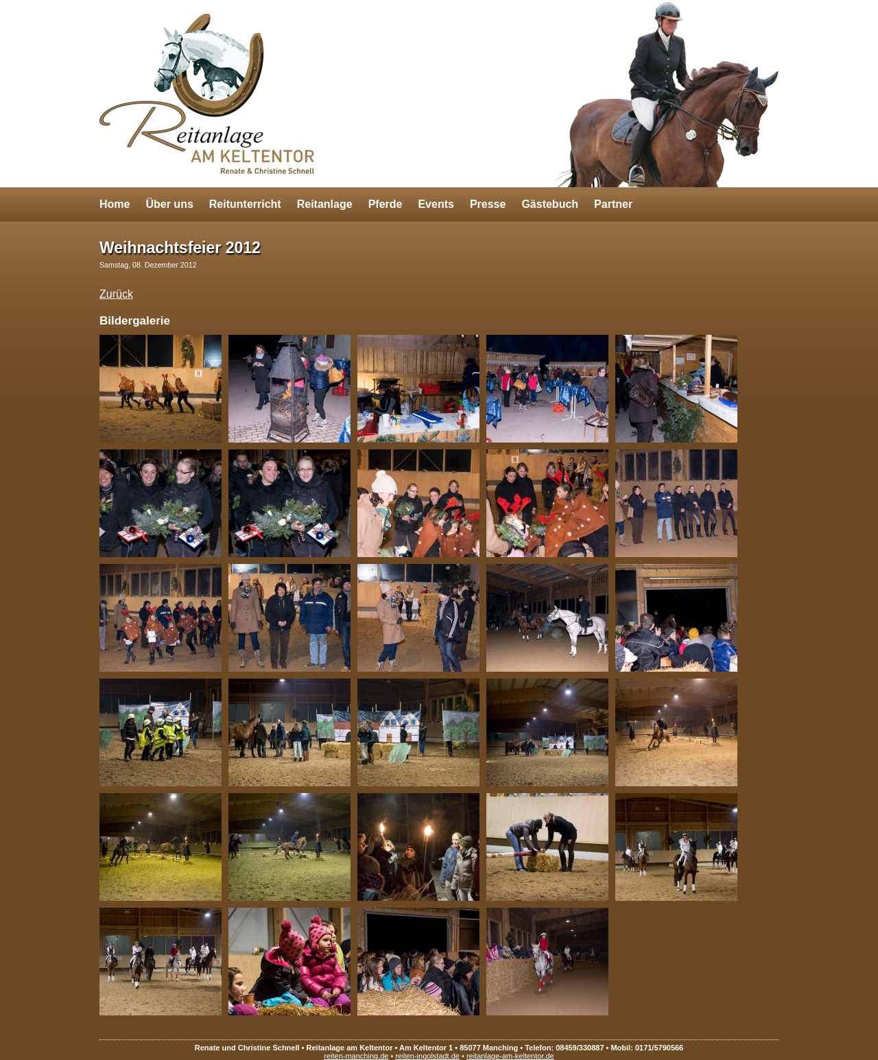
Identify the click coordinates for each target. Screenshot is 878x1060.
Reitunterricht (245, 204)
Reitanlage (325, 204)
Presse (488, 204)
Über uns (169, 204)
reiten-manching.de (356, 1056)
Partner (613, 204)
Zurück (116, 294)
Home (114, 204)
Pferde (385, 204)
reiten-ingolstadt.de (427, 1056)
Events (435, 204)
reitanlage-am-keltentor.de (510, 1056)
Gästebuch (549, 204)
